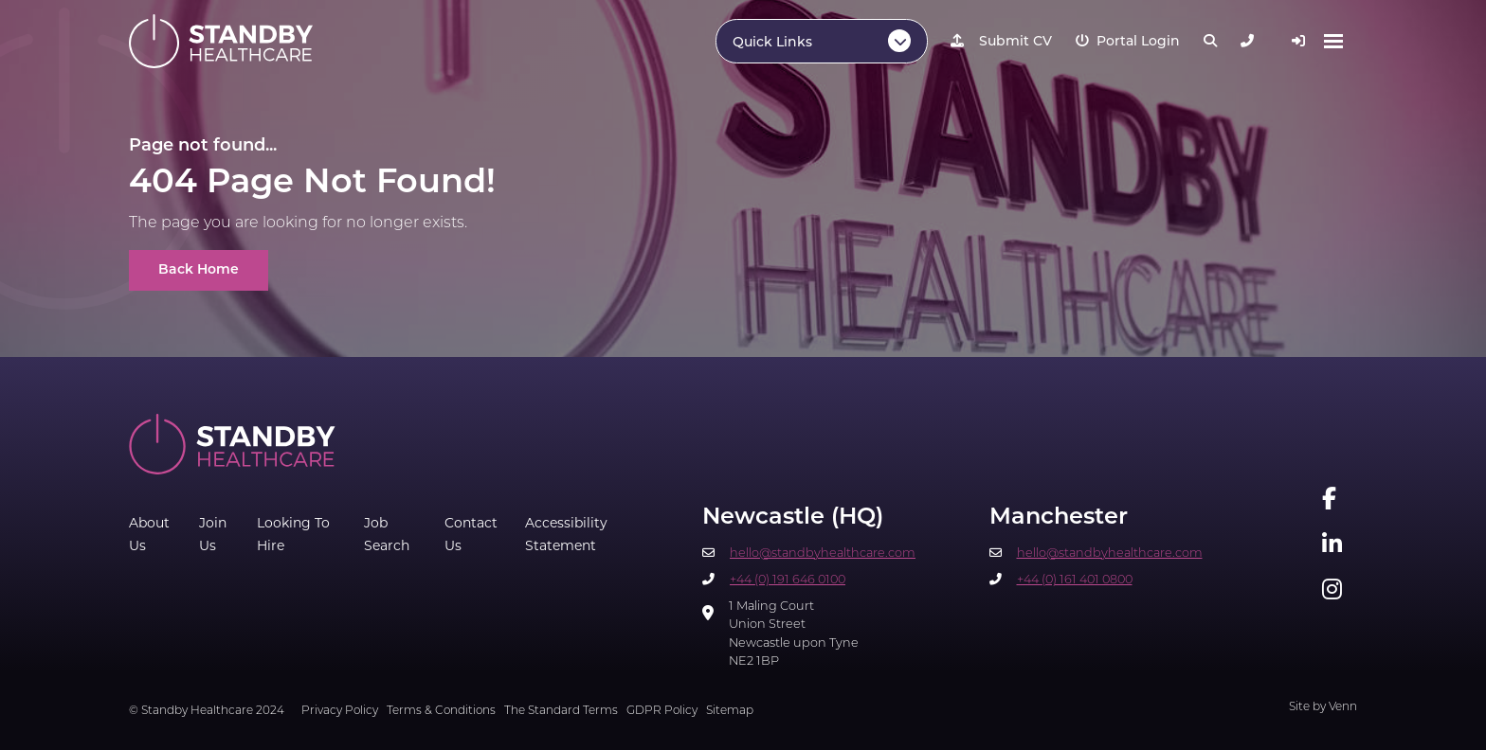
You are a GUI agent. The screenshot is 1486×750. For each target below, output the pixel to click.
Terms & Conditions (441, 711)
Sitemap (729, 711)
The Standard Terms (561, 711)
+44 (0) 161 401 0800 (1075, 580)
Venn (1343, 707)
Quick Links (772, 43)
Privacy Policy (339, 711)
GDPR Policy (662, 711)
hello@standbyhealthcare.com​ (822, 553)
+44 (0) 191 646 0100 (787, 580)
